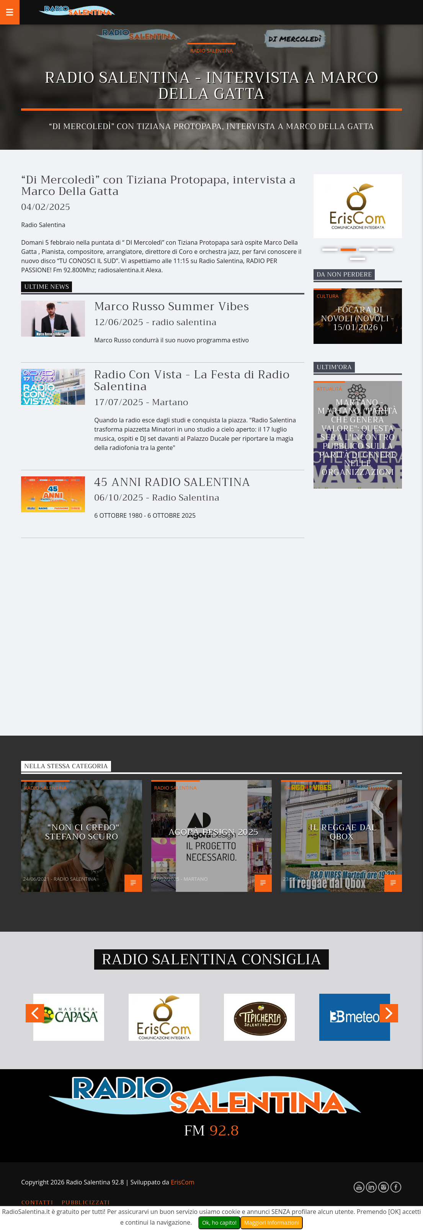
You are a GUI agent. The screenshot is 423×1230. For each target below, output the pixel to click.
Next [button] (389, 1015)
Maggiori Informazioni (271, 1222)
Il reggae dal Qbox (343, 832)
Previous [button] (34, 1015)
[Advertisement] (362, 621)
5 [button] (357, 259)
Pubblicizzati (86, 1202)
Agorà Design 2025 (213, 831)
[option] (358, 206)
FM (211, 1131)
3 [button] (366, 250)
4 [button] (385, 250)
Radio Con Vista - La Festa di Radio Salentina (191, 380)
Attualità (329, 388)
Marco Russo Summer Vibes (171, 306)
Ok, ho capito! (219, 1222)
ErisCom (182, 1182)
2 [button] (348, 250)
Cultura (327, 296)
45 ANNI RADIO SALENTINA (172, 482)
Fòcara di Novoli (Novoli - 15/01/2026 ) (357, 318)
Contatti (37, 1202)
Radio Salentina (211, 50)
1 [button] (330, 250)
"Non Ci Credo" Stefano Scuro (82, 832)
